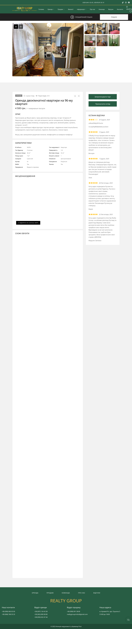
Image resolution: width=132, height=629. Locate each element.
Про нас (81, 593)
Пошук (114, 17)
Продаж (50, 593)
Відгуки (96, 593)
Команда (66, 593)
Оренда (35, 593)
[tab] (16, 26)
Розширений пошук (83, 17)
